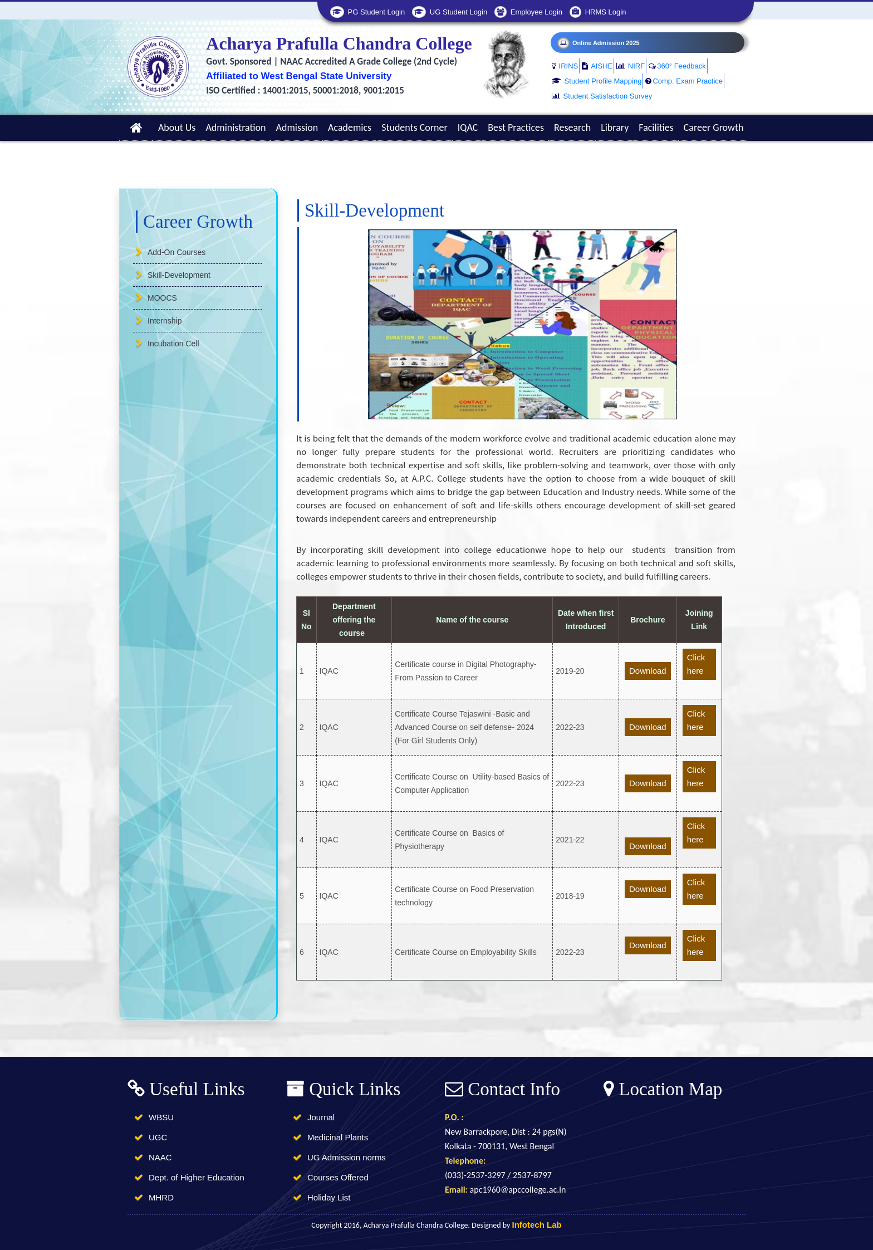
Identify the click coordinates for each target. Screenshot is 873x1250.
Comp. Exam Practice (684, 81)
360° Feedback (677, 66)
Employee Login (528, 12)
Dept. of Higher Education (196, 1177)
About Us (177, 127)
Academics (349, 127)
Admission (297, 127)
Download (647, 670)
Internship (165, 320)
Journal (321, 1117)
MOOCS (162, 297)
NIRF (630, 66)
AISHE (597, 66)
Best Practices (516, 127)
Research (572, 127)
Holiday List (329, 1197)
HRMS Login (598, 12)
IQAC (468, 127)
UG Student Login (449, 12)
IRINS (565, 66)
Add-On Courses (176, 252)
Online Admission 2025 (598, 43)
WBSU (161, 1117)
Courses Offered (338, 1177)
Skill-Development (179, 275)
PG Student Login (367, 12)
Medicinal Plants (337, 1137)
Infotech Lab (537, 1224)
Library (615, 127)
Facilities (656, 127)
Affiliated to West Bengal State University (298, 76)
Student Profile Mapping (596, 81)
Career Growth (714, 127)
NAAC (160, 1157)
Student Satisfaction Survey (602, 96)
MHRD (161, 1197)
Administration (235, 127)
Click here (696, 664)
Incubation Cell (173, 343)
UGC (158, 1137)
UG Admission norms (346, 1157)
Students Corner (414, 127)
